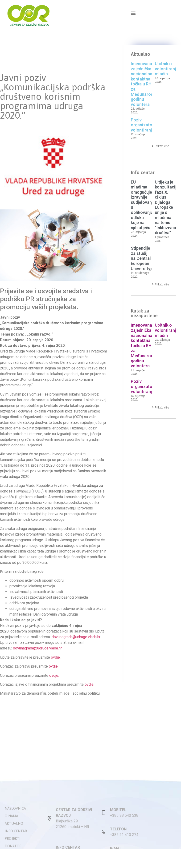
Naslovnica (15, 843)
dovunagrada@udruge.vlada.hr (76, 637)
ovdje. (56, 657)
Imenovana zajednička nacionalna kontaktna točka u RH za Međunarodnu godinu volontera (144, 84)
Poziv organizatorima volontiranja (146, 124)
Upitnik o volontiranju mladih (166, 68)
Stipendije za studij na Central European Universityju (142, 258)
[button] (133, 13)
